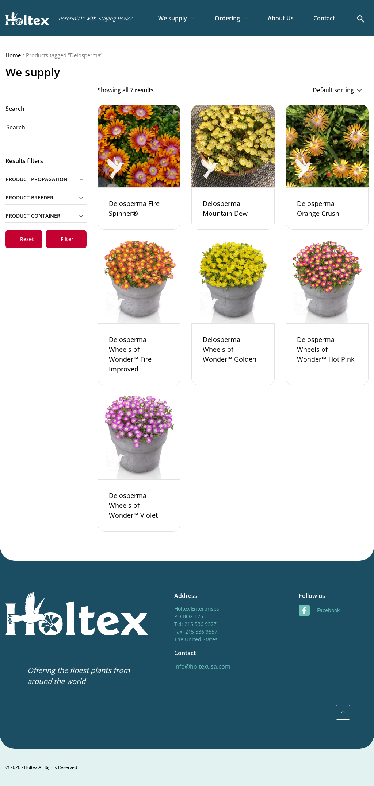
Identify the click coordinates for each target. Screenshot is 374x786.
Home (13, 55)
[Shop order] (303, 90)
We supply (172, 18)
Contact (324, 18)
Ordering (227, 18)
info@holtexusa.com (202, 666)
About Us (281, 18)
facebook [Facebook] (319, 610)
